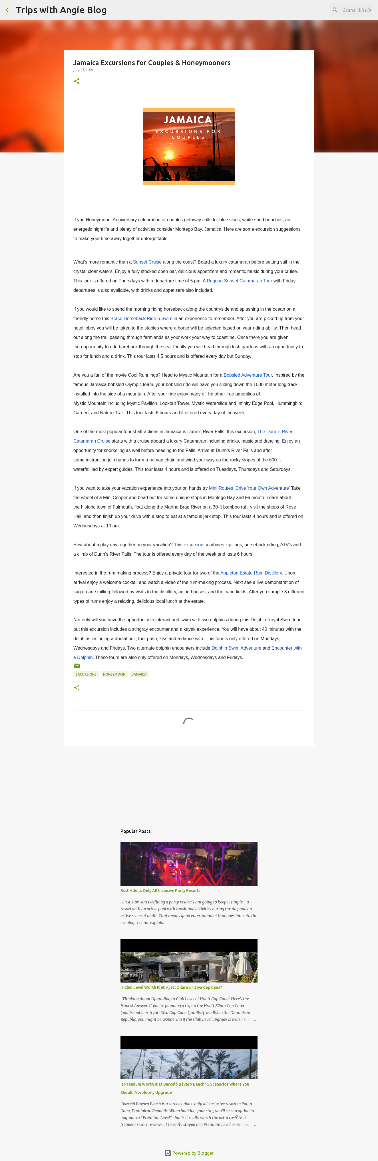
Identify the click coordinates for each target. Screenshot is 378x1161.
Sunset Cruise (147, 262)
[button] (76, 81)
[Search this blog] (343, 10)
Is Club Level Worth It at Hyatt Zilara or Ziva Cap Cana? (171, 987)
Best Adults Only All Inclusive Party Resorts (160, 890)
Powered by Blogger (189, 1153)
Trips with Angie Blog (61, 10)
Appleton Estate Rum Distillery (251, 573)
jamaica (139, 674)
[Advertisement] (149, 790)
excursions (86, 674)
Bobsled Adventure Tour (248, 375)
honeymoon (114, 674)
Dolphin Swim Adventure (236, 648)
